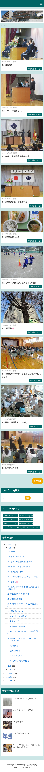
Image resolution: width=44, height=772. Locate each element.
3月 (9, 548)
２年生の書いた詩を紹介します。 (26, 699)
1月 (9, 669)
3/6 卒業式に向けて (15, 611)
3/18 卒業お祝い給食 (11, 237)
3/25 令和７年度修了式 (12, 111)
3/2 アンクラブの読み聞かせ (18, 661)
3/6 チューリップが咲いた (17, 616)
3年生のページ (9, 519)
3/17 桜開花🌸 (8, 328)
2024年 (9, 677)
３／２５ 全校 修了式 (23, 710)
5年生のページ (35, 206)
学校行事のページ (34, 69)
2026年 (9, 545)
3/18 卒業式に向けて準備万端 (14, 202)
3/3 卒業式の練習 (13, 651)
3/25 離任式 (7, 65)
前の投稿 (37, 481)
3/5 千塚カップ (13, 621)
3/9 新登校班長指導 (10, 468)
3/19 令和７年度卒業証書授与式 (15, 156)
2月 (9, 666)
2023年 (9, 681)
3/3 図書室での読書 (14, 656)
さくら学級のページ (10, 527)
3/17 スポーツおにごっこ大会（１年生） (19, 283)
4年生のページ (24, 519)
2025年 (9, 674)
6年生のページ (35, 380)
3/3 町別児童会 (13, 646)
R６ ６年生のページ (21, 733)
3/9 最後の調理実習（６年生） (15, 422)
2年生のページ (24, 516)
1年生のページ (35, 286)
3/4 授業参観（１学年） (16, 626)
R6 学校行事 (18, 722)
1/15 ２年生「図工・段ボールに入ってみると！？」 (26, 746)
